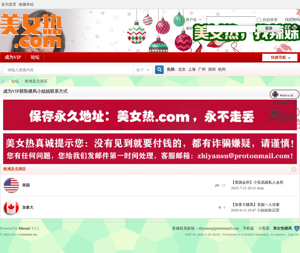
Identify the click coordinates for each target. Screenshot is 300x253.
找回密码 (292, 19)
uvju (260, 188)
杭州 (222, 69)
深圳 (212, 69)
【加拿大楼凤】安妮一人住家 (255, 204)
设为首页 (8, 4)
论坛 (35, 57)
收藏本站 (26, 4)
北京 (182, 69)
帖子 (140, 70)
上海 (192, 69)
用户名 (191, 19)
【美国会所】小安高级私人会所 (257, 182)
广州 (202, 69)
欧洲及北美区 (14, 169)
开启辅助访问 (298, 4)
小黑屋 (263, 228)
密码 (189, 28)
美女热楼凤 (282, 228)
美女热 (2, 81)
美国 (26, 185)
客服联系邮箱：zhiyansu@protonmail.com (205, 228)
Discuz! (25, 228)
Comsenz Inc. (28, 234)
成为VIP (13, 57)
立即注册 (292, 28)
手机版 (248, 228)
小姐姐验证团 (268, 210)
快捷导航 (278, 57)
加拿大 (27, 207)
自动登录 (267, 19)
